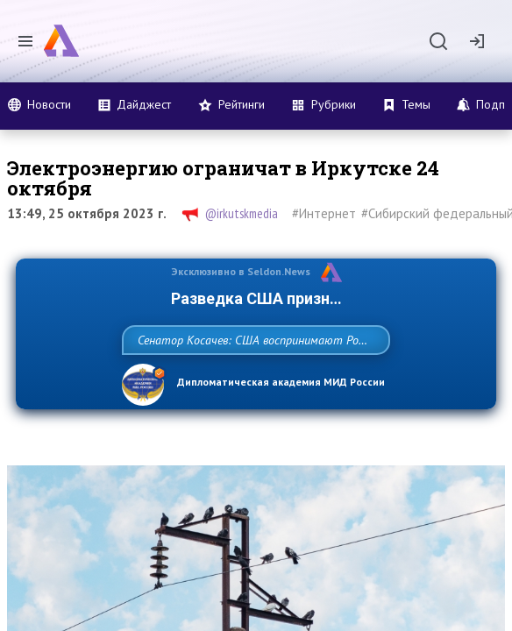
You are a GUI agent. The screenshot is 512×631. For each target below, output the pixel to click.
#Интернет (324, 213)
